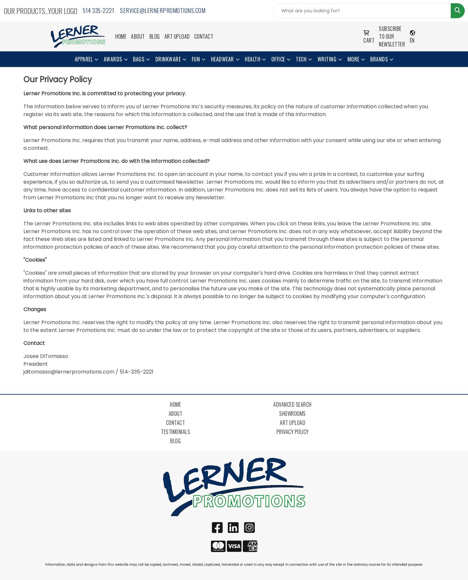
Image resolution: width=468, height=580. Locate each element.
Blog (155, 36)
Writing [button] (327, 59)
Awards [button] (113, 59)
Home (120, 36)
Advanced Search (292, 404)
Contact (204, 36)
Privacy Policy (293, 432)
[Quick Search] (362, 10)
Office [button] (278, 59)
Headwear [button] (222, 59)
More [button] (353, 59)
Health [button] (252, 59)
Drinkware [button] (168, 59)
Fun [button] (196, 59)
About (138, 36)
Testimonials (175, 432)
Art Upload (177, 36)
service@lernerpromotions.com (162, 10)
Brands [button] (379, 59)
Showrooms (292, 413)
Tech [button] (301, 59)
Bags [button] (138, 59)
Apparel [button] (84, 59)
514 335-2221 (98, 10)
